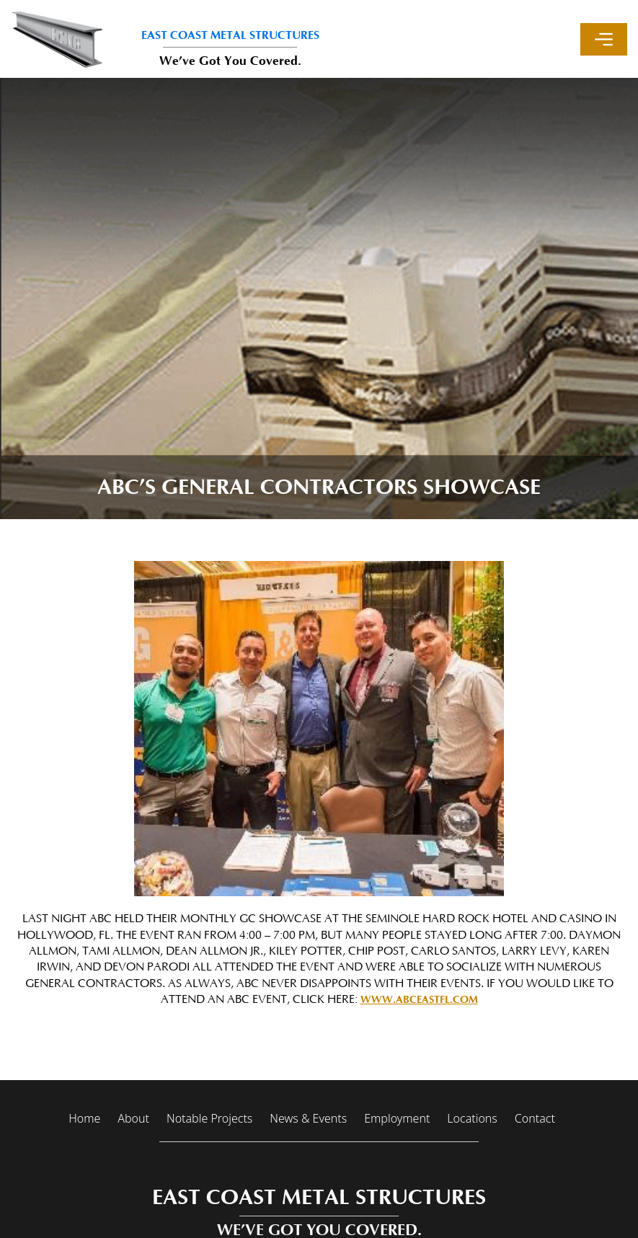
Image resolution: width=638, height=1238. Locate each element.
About (133, 1118)
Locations (472, 1118)
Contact (535, 1118)
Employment (397, 1118)
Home (84, 1118)
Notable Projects (209, 1118)
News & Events (308, 1118)
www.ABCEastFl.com (419, 1000)
